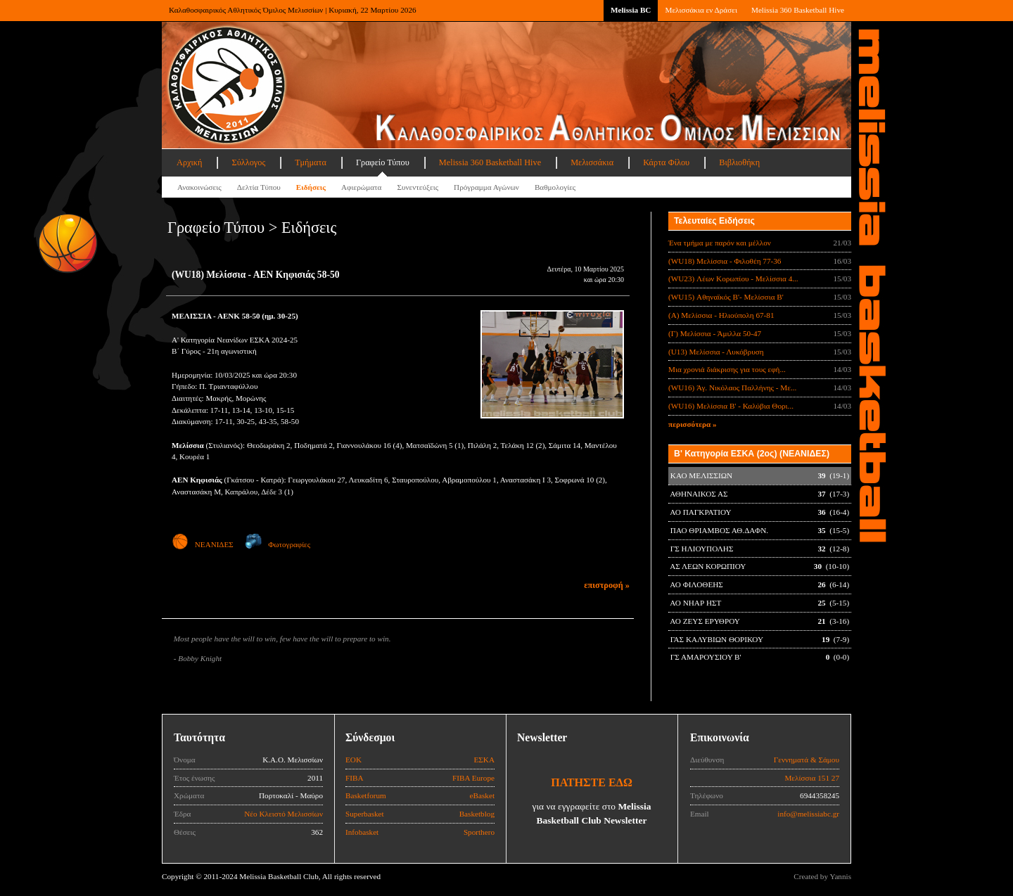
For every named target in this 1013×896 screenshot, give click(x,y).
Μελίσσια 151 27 (811, 778)
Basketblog (477, 813)
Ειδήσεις (311, 187)
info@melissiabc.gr (808, 813)
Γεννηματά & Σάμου (806, 759)
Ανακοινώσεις (199, 187)
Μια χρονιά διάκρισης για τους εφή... (727, 369)
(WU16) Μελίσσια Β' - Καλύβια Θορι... (731, 406)
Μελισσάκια (592, 162)
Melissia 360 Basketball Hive (797, 10)
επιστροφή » (607, 585)
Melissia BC (631, 10)
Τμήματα (310, 162)
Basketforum (365, 795)
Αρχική (189, 162)
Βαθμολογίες (555, 187)
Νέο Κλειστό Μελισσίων (283, 813)
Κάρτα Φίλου (666, 162)
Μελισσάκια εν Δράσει (701, 10)
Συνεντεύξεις (417, 187)
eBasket (482, 795)
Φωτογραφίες (277, 544)
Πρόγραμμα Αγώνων (486, 187)
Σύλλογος (248, 162)
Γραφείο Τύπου (382, 162)
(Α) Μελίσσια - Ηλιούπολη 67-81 (721, 315)
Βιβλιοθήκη (739, 162)
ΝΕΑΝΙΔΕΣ (203, 544)
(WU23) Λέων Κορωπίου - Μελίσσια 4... (733, 278)
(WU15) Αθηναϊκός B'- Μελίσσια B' (726, 297)
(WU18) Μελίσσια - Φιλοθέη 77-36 (724, 261)
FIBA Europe (473, 778)
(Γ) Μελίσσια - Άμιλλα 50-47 (714, 333)
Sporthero (479, 832)
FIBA (354, 778)
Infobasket (361, 832)
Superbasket (364, 813)
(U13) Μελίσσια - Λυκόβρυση (716, 351)
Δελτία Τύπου (259, 187)
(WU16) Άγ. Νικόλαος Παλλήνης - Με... (732, 387)
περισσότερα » (692, 424)
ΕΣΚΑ (484, 759)
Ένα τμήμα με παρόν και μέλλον (719, 242)
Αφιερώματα (361, 187)
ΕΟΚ (353, 759)
